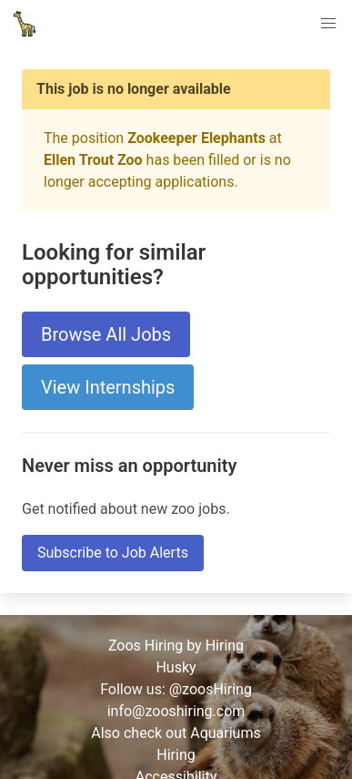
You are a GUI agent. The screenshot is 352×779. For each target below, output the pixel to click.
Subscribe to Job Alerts (112, 552)
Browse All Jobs (106, 334)
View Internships (108, 387)
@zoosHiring (210, 689)
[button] (328, 23)
